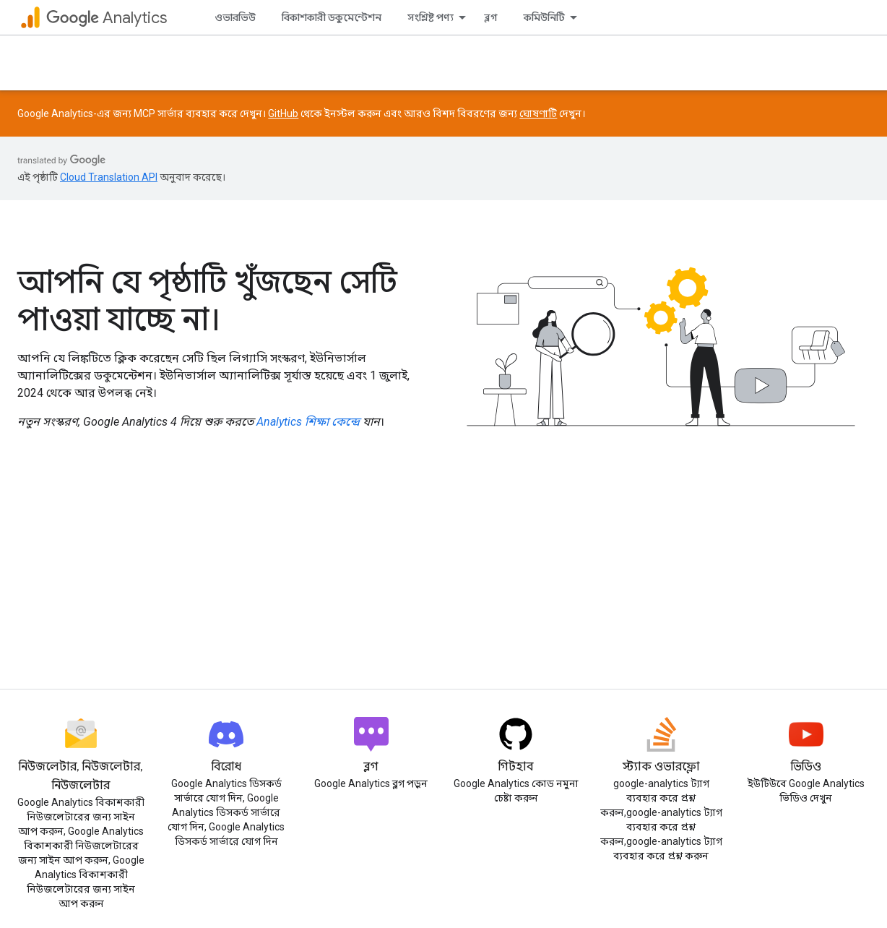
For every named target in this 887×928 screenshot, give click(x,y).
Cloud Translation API (108, 177)
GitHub (283, 113)
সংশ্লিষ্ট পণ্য (430, 17)
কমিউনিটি (544, 17)
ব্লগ (491, 17)
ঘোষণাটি (538, 113)
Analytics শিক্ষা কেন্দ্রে (308, 422)
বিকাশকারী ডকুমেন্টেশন (331, 17)
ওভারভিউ (235, 17)
